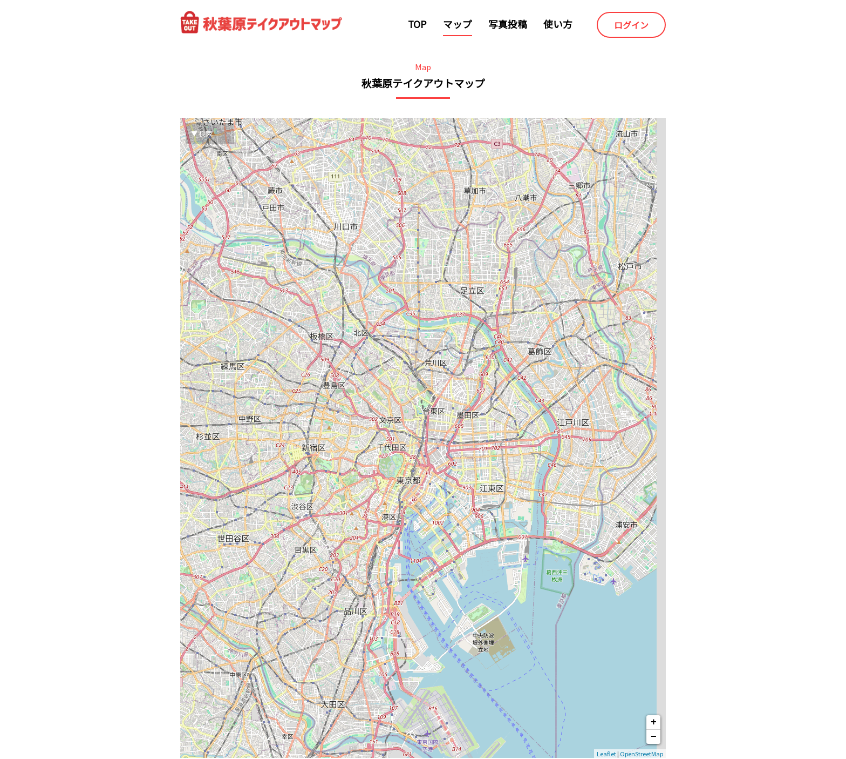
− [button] (654, 736)
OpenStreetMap (641, 753)
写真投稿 (507, 24)
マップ (457, 24)
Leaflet (606, 753)
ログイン (631, 24)
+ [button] (654, 722)
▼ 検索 (201, 133)
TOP (417, 24)
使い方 (557, 24)
